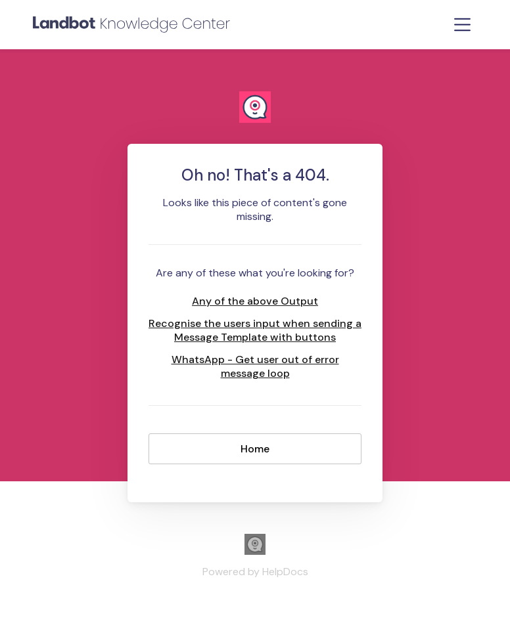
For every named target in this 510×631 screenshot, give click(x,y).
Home (255, 449)
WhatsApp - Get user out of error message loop (255, 366)
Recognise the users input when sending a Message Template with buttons (255, 330)
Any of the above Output (255, 301)
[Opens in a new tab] (255, 551)
